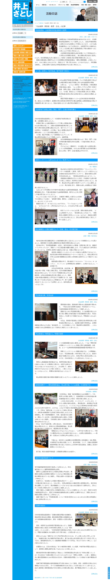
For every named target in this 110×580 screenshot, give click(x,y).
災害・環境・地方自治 (90, 236)
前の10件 (37, 577)
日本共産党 (18, 25)
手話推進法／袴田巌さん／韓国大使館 (49, 334)
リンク (49, 1)
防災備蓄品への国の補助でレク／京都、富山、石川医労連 (57, 229)
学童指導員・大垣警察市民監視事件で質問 (51, 30)
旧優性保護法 (40, 506)
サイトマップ (55, 1)
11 (55, 577)
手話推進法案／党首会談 (44, 295)
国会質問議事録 (75, 4)
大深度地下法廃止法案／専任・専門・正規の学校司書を (56, 109)
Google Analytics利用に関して (21, 106)
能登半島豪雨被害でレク (44, 458)
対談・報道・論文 (86, 4)
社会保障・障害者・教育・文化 (87, 77)
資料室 (94, 4)
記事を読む (94, 67)
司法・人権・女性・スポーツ (88, 37)
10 (53, 577)
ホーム (38, 4)
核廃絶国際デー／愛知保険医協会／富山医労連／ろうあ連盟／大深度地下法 (63, 385)
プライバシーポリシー (19, 107)
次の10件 (59, 577)
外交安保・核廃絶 (91, 391)
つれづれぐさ (52, 4)
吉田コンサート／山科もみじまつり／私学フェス (53, 160)
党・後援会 (93, 166)
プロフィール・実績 (63, 4)
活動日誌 (44, 4)
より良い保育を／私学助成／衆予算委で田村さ (53, 71)
